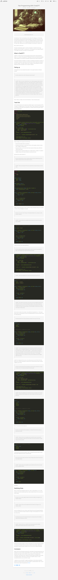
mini (34, 572)
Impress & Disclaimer (29, 574)
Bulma (30, 572)
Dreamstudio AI (30, 31)
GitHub (29, 562)
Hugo (27, 572)
